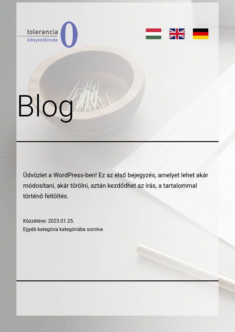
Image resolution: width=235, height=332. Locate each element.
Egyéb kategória (41, 229)
